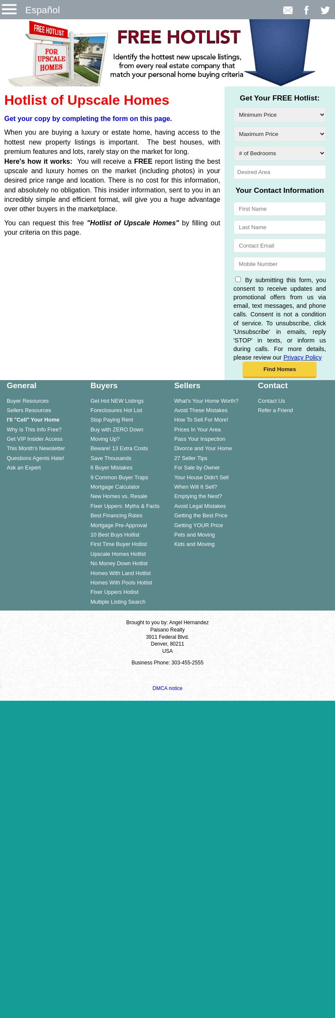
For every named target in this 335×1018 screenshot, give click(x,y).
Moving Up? (104, 439)
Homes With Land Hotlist (120, 573)
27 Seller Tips (191, 458)
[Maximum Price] (280, 134)
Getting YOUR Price (198, 525)
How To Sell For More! (201, 419)
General (22, 385)
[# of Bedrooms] (280, 153)
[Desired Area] (280, 172)
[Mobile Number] (280, 264)
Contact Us (271, 401)
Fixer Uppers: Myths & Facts (124, 506)
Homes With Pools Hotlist (121, 582)
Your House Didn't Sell (201, 477)
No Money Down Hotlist (119, 563)
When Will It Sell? (195, 487)
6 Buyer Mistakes (111, 467)
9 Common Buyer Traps (119, 477)
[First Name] (280, 209)
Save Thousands (110, 458)
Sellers (187, 385)
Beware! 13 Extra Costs (119, 448)
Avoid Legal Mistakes (200, 506)
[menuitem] (42, 400)
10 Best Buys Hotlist (114, 534)
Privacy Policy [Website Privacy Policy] (302, 357)
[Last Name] (280, 227)
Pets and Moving (194, 534)
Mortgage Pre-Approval (118, 525)
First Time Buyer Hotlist (118, 544)
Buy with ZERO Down (116, 429)
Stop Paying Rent (111, 419)
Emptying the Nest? (198, 496)
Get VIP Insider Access (35, 439)
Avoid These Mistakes (201, 410)
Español (42, 10)
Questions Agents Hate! (35, 458)
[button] (280, 370)
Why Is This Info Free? (34, 429)
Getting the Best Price (200, 515)
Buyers (103, 385)
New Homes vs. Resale (118, 496)
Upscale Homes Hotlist (117, 554)
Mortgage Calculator (114, 487)
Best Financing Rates (116, 515)
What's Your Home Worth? (206, 401)
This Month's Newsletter (36, 448)
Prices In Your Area (197, 429)
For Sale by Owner (197, 467)
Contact (273, 385)
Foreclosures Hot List (116, 410)
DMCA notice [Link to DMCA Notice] (167, 688)
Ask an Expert (24, 467)
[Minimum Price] (280, 114)
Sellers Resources (29, 410)
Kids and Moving (194, 544)
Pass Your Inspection (199, 439)
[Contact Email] (280, 246)
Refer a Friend (275, 410)
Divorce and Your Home (203, 448)
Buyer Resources (28, 401)
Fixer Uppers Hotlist (114, 592)
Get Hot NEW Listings (116, 401)
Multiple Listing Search (117, 602)
